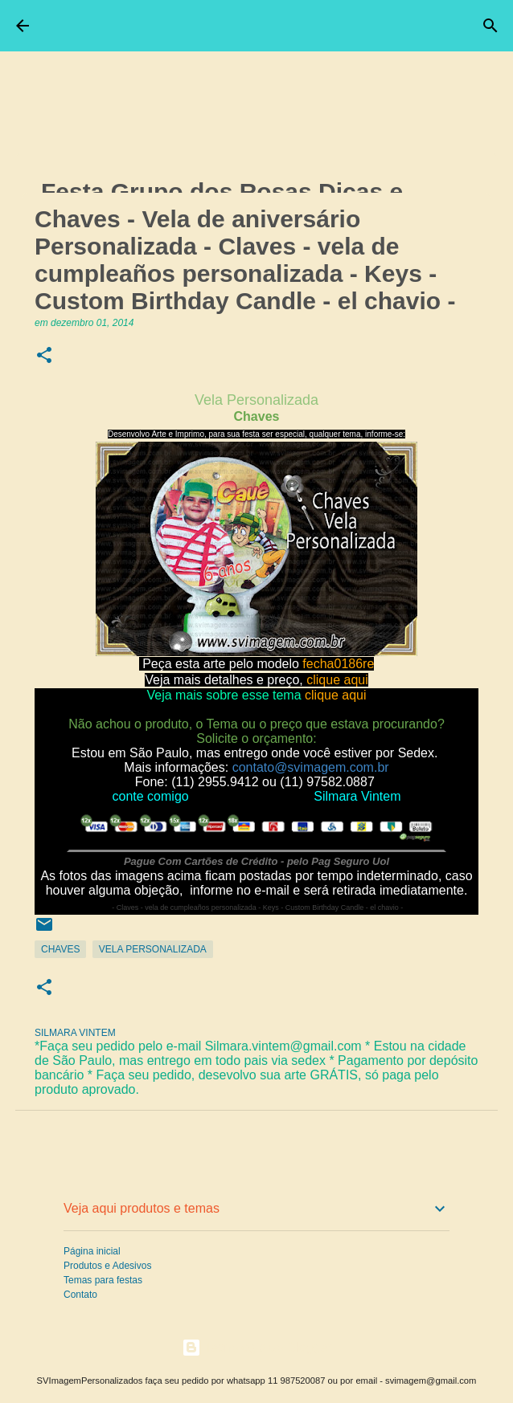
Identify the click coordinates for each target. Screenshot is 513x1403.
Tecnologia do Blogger (257, 1347)
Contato (80, 1294)
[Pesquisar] (490, 25)
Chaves (60, 949)
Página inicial (92, 1251)
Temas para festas (103, 1280)
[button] (44, 356)
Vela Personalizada (153, 949)
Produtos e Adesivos (107, 1265)
